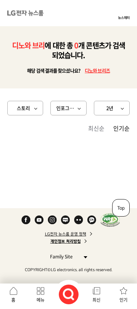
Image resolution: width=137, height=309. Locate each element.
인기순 (121, 128)
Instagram (52, 219)
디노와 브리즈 (97, 70)
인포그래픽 (67, 107)
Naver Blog (65, 219)
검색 (69, 294)
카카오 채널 (91, 219)
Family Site (66, 256)
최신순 (96, 128)
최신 (96, 300)
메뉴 (41, 300)
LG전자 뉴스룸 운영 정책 (65, 234)
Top (121, 208)
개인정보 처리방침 (65, 241)
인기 (123, 300)
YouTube (39, 219)
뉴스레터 (124, 17)
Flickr (78, 219)
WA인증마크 (110, 220)
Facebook (26, 219)
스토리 (23, 107)
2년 (109, 107)
